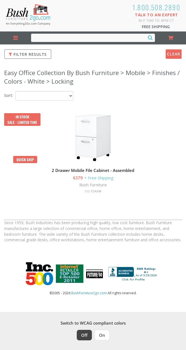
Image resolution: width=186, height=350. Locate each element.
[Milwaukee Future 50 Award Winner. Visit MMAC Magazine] (94, 273)
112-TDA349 (93, 191)
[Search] (150, 37)
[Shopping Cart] (170, 37)
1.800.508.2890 (156, 7)
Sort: (8, 95)
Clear (173, 54)
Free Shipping (156, 26)
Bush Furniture (93, 184)
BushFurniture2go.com (89, 293)
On (102, 335)
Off (84, 335)
